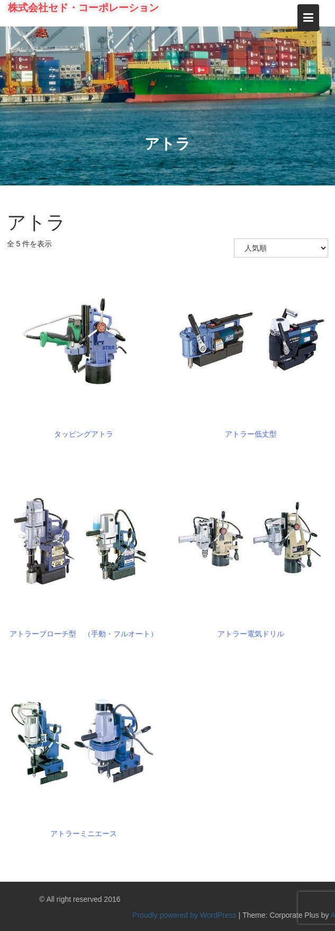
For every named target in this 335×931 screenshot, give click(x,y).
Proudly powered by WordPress (232, 915)
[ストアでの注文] (281, 248)
